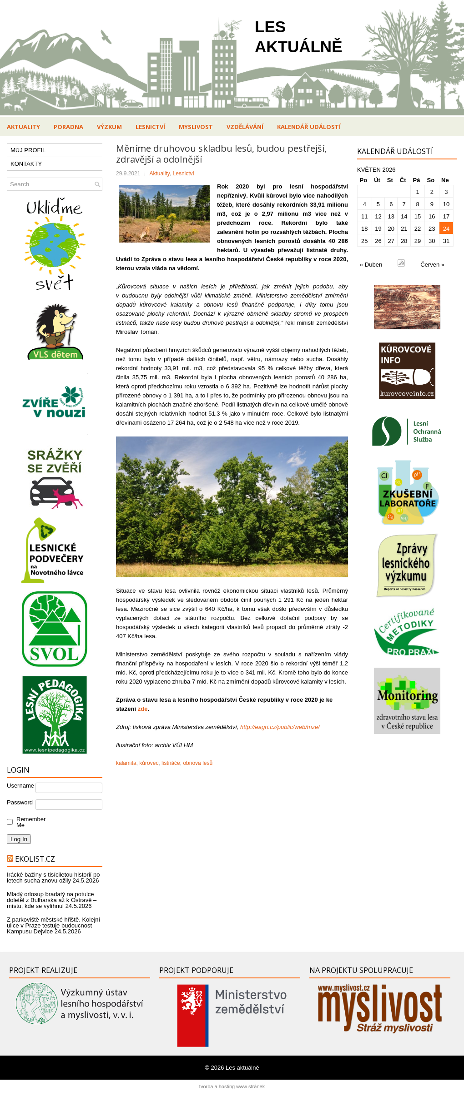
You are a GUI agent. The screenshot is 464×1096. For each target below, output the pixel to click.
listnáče (170, 763)
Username (20, 786)
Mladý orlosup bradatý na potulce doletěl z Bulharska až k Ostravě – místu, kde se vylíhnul (51, 900)
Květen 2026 (376, 169)
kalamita (126, 763)
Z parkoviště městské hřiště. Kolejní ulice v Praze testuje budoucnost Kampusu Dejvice (53, 925)
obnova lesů (197, 763)
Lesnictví (150, 127)
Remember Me (28, 822)
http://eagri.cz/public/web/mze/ (280, 727)
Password (20, 802)
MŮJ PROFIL (27, 150)
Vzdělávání (245, 127)
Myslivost (196, 127)
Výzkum (109, 127)
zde (143, 708)
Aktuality (23, 127)
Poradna (68, 127)
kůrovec (148, 763)
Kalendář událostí (309, 127)
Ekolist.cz (35, 859)
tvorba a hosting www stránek (232, 1086)
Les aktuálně (242, 1067)
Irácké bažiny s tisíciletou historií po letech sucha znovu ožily (53, 877)
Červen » (432, 264)
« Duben (371, 264)
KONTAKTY (26, 163)
